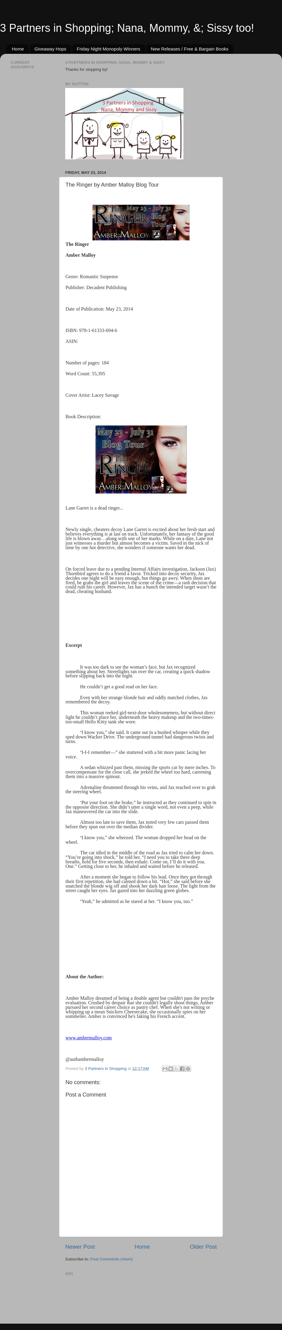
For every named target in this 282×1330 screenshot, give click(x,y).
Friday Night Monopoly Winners (108, 48)
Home (18, 48)
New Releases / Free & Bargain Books (189, 48)
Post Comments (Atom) (111, 1259)
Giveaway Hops (50, 48)
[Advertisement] (89, 1297)
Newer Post (80, 1247)
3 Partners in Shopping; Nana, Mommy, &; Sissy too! (127, 28)
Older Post (203, 1247)
